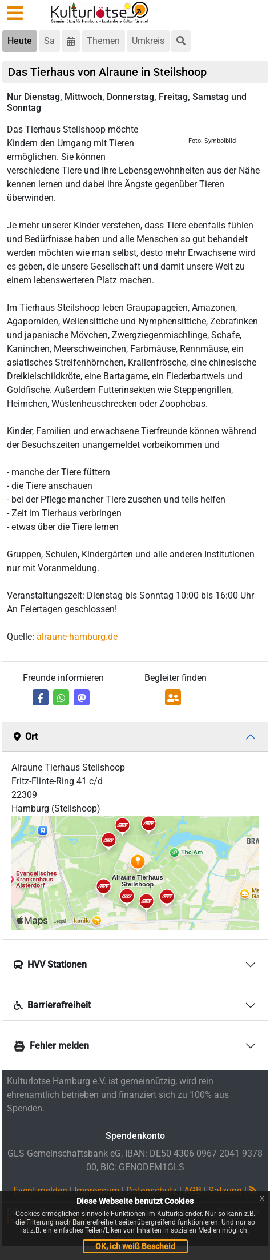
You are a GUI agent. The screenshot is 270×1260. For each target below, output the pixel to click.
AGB (193, 1190)
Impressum (96, 1190)
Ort (26, 736)
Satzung (225, 1190)
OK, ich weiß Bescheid (135, 1246)
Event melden (40, 1190)
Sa (49, 40)
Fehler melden (51, 1046)
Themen (103, 40)
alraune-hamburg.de (77, 636)
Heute (19, 40)
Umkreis (148, 40)
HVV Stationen (50, 964)
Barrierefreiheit (52, 1005)
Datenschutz (151, 1190)
